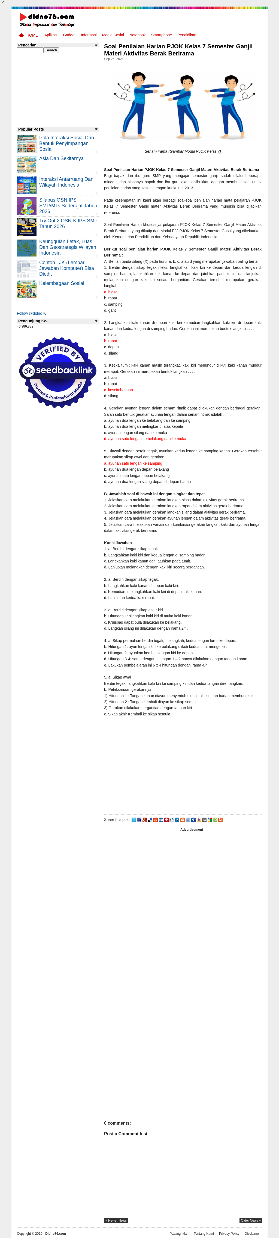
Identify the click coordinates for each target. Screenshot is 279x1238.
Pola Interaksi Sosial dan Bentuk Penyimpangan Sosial (66, 143)
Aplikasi (50, 35)
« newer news (116, 1220)
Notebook (137, 35)
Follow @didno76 (31, 313)
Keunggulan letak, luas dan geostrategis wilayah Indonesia (67, 247)
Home (32, 35)
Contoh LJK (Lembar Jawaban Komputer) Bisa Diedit (66, 268)
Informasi (89, 35)
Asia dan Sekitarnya (61, 158)
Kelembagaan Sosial (61, 283)
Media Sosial (113, 35)
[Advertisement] (183, 764)
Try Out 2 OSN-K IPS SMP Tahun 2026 (68, 223)
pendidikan (186, 35)
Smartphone (161, 35)
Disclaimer (252, 1233)
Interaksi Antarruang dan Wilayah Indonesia (66, 182)
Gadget (69, 35)
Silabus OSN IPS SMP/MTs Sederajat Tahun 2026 (68, 205)
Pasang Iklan (178, 1233)
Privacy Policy (229, 1233)
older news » (251, 1220)
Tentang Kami (204, 1233)
